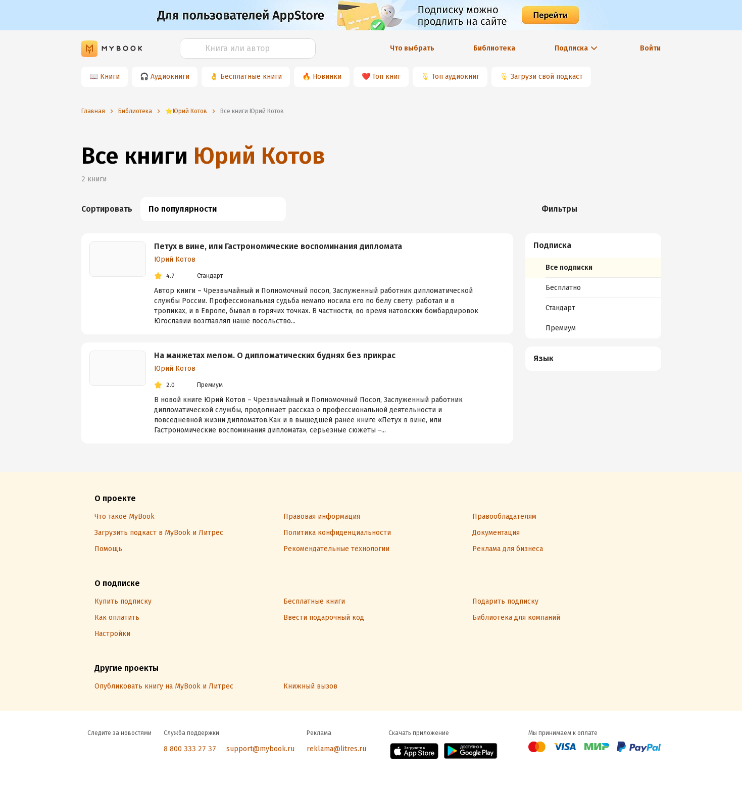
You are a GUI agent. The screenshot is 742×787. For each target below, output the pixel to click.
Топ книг (386, 76)
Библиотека (494, 48)
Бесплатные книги (251, 76)
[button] (593, 245)
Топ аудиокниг (455, 76)
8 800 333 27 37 (190, 749)
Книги (110, 76)
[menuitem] (593, 285)
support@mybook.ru (260, 749)
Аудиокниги (170, 76)
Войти (650, 48)
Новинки (327, 76)
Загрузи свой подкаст (547, 76)
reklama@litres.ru (336, 749)
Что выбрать (412, 48)
